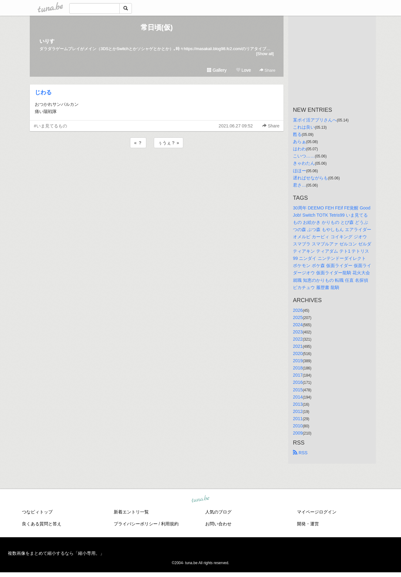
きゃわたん (304, 163)
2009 (298, 432)
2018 (298, 367)
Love (243, 70)
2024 (298, 324)
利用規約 (170, 523)
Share (267, 70)
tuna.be (200, 499)
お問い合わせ (218, 523)
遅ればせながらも (310, 177)
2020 (298, 353)
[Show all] (265, 53)
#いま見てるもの (50, 125)
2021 (298, 346)
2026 (298, 310)
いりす (47, 41)
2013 (298, 404)
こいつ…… (304, 155)
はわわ (299, 148)
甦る (297, 134)
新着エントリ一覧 (131, 511)
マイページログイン (316, 511)
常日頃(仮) (157, 27)
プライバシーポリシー (136, 523)
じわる (43, 92)
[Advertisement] (157, 166)
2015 (298, 389)
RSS (300, 452)
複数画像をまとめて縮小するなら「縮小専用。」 (56, 553)
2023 (298, 331)
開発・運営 (308, 523)
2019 (298, 360)
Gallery (217, 70)
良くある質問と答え (41, 523)
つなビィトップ (37, 511)
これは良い (304, 127)
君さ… (299, 185)
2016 (298, 382)
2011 (298, 418)
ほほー (299, 170)
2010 (298, 425)
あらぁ (299, 141)
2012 (298, 411)
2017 (298, 375)
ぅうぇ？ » (168, 142)
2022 (298, 339)
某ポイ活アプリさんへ (315, 119)
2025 (298, 317)
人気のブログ (218, 511)
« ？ (138, 142)
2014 (298, 396)
